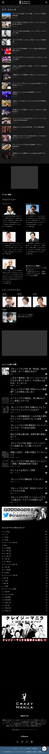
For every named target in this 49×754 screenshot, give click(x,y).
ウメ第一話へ (30, 254)
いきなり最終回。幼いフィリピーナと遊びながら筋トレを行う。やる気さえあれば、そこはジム (28, 380)
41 (46, 403)
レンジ (11, 394)
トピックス (15, 748)
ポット (11, 374)
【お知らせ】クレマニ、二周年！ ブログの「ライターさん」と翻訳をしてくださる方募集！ (36, 273)
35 (46, 439)
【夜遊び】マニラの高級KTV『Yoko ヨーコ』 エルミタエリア (29, 74)
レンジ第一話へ (30, 226)
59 (46, 385)
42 (46, 394)
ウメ (11, 448)
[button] (3, 2)
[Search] (46, 2)
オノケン (12, 385)
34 (46, 448)
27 (46, 502)
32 (46, 466)
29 (46, 481)
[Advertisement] (24, 177)
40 (46, 421)
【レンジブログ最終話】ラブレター (26, 479)
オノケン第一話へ (8, 226)
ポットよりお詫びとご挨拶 (22, 470)
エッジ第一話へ (7, 283)
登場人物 (34, 748)
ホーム (3, 7)
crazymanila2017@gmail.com (28, 729)
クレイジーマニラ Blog (25, 748)
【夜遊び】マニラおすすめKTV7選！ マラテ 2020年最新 (28, 127)
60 (46, 374)
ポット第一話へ (7, 254)
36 (46, 430)
